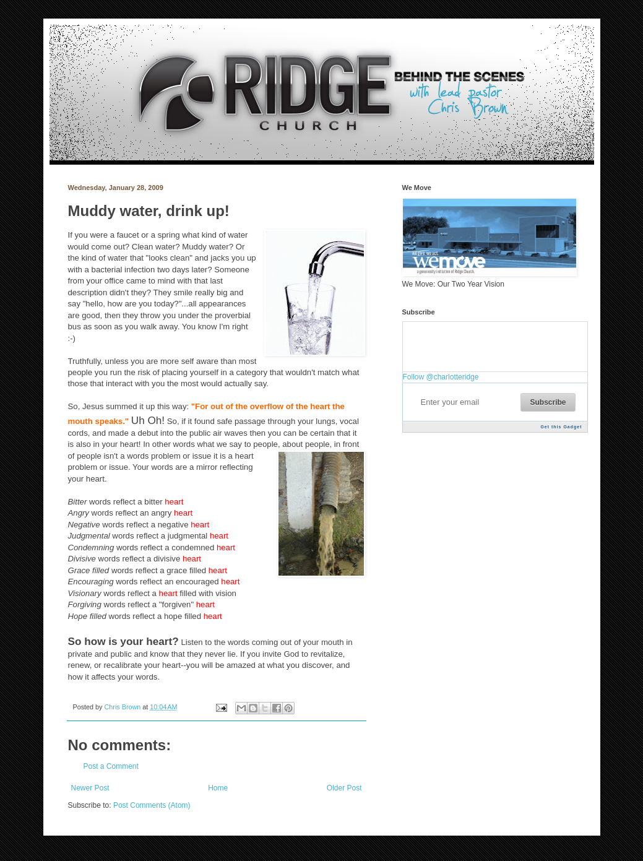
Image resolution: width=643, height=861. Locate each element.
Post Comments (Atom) (152, 805)
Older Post (344, 788)
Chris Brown (124, 707)
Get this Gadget (561, 427)
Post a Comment (111, 766)
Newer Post (90, 788)
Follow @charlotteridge (441, 377)
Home (218, 788)
